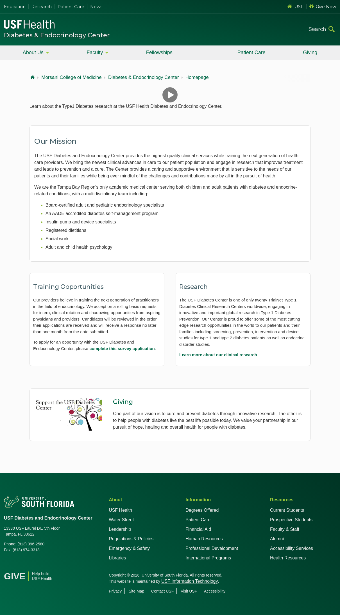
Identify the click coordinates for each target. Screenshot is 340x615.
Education (15, 6)
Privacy (115, 591)
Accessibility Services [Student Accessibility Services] (291, 548)
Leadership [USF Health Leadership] (120, 529)
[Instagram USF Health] (45, 564)
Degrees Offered (202, 510)
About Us (33, 52)
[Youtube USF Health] (33, 564)
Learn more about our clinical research (218, 354)
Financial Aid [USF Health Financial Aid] (198, 529)
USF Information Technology (189, 581)
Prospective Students (291, 519)
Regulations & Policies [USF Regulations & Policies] (131, 538)
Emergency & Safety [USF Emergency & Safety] (129, 548)
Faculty (95, 52)
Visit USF (189, 591)
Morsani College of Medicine (71, 77)
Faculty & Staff (284, 529)
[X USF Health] (20, 564)
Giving (310, 52)
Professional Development (211, 548)
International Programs (208, 557)
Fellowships (159, 52)
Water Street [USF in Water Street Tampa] (121, 519)
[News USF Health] (57, 564)
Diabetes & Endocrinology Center (57, 35)
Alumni (277, 538)
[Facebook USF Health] (8, 564)
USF (295, 6)
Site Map (136, 591)
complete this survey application (122, 348)
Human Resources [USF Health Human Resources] (204, 538)
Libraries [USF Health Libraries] (117, 557)
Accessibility (214, 591)
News (96, 6)
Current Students (287, 510)
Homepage (197, 77)
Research (41, 6)
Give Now (322, 6)
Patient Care (71, 6)
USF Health (120, 510)
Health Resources (288, 557)
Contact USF (162, 591)
